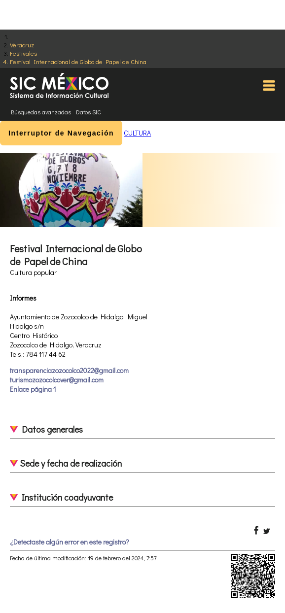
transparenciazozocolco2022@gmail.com (69, 370)
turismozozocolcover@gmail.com (57, 379)
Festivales (23, 53)
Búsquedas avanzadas (41, 112)
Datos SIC (88, 112)
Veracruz (22, 44)
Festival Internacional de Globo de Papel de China (78, 61)
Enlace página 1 (33, 389)
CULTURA (137, 132)
